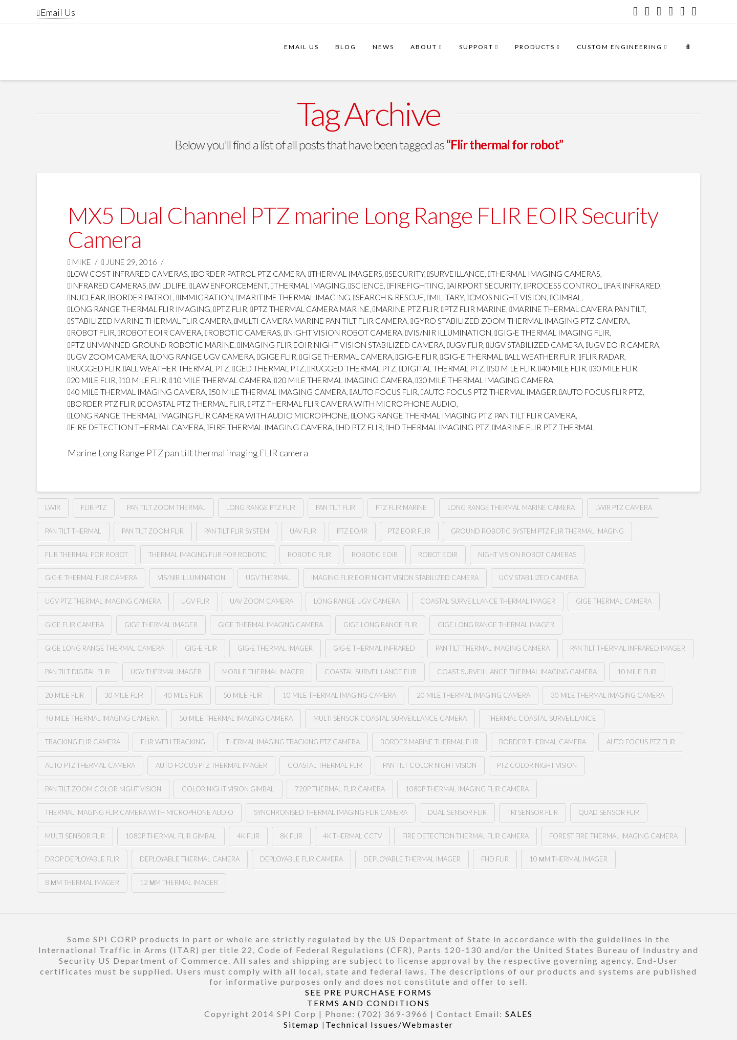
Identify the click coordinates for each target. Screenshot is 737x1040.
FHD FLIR (495, 859)
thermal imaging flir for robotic (207, 554)
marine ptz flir (405, 309)
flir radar (601, 356)
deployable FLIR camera (301, 859)
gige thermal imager (161, 625)
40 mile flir (562, 368)
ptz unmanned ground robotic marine (151, 344)
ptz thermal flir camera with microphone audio (352, 403)
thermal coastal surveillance (541, 718)
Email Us (56, 12)
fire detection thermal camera (136, 427)
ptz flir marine (474, 309)
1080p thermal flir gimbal (170, 836)
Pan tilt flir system (236, 531)
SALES (519, 1014)
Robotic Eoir (375, 554)
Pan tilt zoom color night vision (103, 789)
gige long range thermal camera (104, 648)
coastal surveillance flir (370, 672)
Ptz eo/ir (352, 531)
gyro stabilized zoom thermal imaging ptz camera (519, 320)
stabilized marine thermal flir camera (149, 320)
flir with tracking (173, 742)
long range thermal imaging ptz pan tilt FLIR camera (463, 415)
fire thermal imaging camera (270, 427)
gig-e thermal (471, 356)
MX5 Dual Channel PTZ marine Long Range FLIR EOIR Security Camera (363, 227)
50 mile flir (511, 368)
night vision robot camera (343, 332)
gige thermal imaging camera (270, 625)
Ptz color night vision (537, 765)
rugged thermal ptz (352, 368)
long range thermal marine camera (511, 507)
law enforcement (228, 285)
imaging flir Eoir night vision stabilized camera (340, 344)
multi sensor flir (75, 836)
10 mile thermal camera (220, 380)
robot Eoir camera (160, 332)
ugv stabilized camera (534, 344)
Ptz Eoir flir (409, 531)
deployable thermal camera (190, 859)
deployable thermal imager (412, 859)
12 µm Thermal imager (179, 882)
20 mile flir (92, 380)
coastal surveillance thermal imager (487, 601)
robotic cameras (243, 332)
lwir (52, 507)
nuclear (86, 297)
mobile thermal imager (263, 672)
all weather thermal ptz (176, 368)
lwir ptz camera (623, 507)
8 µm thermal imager (82, 882)
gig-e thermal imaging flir (552, 332)
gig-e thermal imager (275, 648)
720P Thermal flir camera (340, 789)
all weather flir (540, 356)
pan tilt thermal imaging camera (493, 648)
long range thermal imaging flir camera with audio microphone (208, 415)
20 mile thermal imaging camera (343, 380)
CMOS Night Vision (507, 297)
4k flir (248, 836)
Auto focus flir (384, 391)
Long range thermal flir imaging (139, 309)
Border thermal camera (542, 742)
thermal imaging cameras (544, 273)
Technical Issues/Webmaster (389, 1024)
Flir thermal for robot (86, 554)
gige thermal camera (346, 356)
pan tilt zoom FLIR (153, 531)
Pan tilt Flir (335, 507)
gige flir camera (74, 625)
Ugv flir (465, 344)
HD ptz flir (359, 427)
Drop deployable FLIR (82, 859)
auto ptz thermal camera (90, 765)
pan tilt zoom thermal (166, 507)
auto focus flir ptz (601, 391)
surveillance (456, 273)
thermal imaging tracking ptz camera (293, 742)
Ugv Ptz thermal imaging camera (103, 601)
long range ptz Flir (260, 507)
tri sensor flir (532, 812)
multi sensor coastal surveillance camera (390, 718)
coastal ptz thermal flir (191, 403)
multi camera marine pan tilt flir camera (321, 320)
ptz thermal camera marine (310, 309)
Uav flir (303, 531)
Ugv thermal (268, 577)
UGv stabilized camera (538, 577)
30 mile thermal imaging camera (485, 380)
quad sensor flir (608, 812)
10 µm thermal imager (568, 859)
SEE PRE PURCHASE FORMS (368, 992)
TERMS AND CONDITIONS (368, 1003)
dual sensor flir (457, 812)
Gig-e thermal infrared (374, 648)
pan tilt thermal (73, 531)
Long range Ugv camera (357, 601)
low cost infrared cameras (128, 273)
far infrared (632, 285)
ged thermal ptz (268, 368)
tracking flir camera (82, 742)
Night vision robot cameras (527, 554)
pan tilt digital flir (77, 672)
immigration (204, 297)
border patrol (141, 297)
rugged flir (94, 368)
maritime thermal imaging (293, 297)
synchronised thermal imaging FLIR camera (330, 812)
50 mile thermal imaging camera (278, 391)
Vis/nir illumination (448, 332)
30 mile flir (613, 368)
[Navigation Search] (688, 52)
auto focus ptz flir (640, 742)
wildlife (168, 285)
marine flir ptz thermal (543, 427)
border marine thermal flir (429, 742)
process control (562, 285)
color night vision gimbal (228, 789)
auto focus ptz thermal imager (488, 391)
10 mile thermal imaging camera (339, 695)
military (445, 297)
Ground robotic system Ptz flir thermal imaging (537, 531)
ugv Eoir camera (623, 344)
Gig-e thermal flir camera (91, 577)
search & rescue (388, 297)
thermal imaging (308, 285)
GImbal (565, 297)
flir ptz (93, 507)
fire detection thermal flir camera (465, 836)
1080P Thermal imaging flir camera (467, 789)
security (404, 273)
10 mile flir (143, 380)
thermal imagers (345, 273)
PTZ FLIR (230, 309)
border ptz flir (101, 403)
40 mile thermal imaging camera (137, 391)
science (366, 285)
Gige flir (276, 356)
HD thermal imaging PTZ (437, 427)
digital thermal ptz (442, 368)
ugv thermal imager (166, 672)
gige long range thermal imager (496, 625)
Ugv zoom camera (107, 356)
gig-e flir (417, 356)
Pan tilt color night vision (429, 765)
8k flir (291, 836)
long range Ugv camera (202, 356)
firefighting (415, 285)
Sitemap (301, 1024)
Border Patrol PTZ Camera (248, 273)
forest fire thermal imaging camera (613, 836)
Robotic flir (309, 554)
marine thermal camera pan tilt (577, 309)
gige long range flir (380, 625)
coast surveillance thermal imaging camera (517, 672)
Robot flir (91, 332)
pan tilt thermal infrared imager (627, 648)
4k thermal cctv (352, 836)
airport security (484, 285)
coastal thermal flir (325, 765)
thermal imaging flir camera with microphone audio (139, 812)
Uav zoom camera (261, 601)
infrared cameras (107, 285)
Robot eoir (438, 554)
